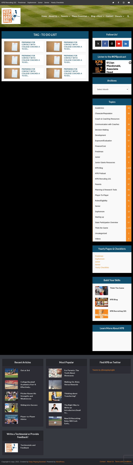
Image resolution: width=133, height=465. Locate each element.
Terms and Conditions (123, 462)
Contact (109, 16)
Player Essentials (79, 16)
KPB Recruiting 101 (9, 3)
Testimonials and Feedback (28, 446)
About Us (53, 16)
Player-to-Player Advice (28, 418)
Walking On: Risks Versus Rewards (72, 383)
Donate (118, 16)
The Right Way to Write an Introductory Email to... (72, 409)
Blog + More (96, 16)
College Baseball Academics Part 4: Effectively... (28, 384)
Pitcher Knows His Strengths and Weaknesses (28, 396)
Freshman (22, 3)
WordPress (60, 462)
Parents (64, 16)
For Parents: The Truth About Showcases (71, 373)
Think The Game (117, 288)
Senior (46, 3)
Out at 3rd (25, 370)
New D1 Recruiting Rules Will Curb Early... (72, 421)
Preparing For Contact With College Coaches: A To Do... (31, 45)
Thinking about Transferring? (70, 394)
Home (44, 16)
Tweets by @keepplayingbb (103, 370)
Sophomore (31, 3)
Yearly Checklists (57, 3)
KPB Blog (114, 299)
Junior (40, 3)
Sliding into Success (29, 405)
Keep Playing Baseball (37, 462)
